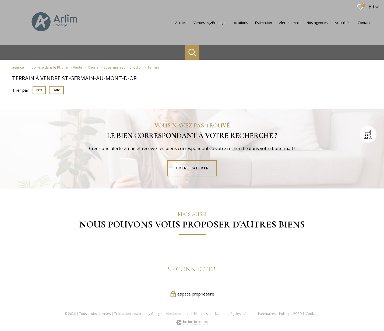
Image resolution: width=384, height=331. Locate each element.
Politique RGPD (290, 313)
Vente (77, 67)
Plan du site (203, 313)
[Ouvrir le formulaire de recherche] (192, 52)
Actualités (343, 22)
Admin (249, 313)
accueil (180, 22)
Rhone (93, 67)
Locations (240, 22)
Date (56, 90)
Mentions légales (228, 313)
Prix (39, 90)
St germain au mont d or (123, 67)
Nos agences (317, 22)
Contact (364, 22)
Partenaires (267, 313)
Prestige (219, 22)
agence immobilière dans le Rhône (40, 67)
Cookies (312, 314)
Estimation (263, 22)
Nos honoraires (178, 313)
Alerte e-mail (289, 22)
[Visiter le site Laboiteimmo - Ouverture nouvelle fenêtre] (192, 323)
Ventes (199, 22)
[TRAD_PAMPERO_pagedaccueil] (54, 33)
